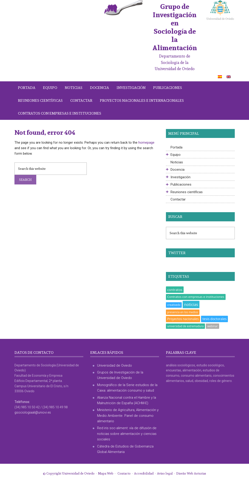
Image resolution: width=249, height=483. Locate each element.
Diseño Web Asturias (191, 473)
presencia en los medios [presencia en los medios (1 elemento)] (182, 312)
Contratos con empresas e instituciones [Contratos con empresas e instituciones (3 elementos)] (195, 297)
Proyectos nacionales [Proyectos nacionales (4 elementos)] (183, 319)
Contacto (124, 473)
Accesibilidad (144, 473)
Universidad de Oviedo (114, 365)
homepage (146, 142)
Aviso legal (165, 473)
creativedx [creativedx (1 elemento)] (174, 305)
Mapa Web (105, 473)
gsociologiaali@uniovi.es (32, 412)
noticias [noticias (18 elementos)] (191, 304)
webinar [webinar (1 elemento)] (212, 326)
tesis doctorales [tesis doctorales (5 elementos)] (214, 319)
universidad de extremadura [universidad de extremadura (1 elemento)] (185, 326)
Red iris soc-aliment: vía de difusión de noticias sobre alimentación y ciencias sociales (127, 433)
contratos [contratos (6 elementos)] (174, 289)
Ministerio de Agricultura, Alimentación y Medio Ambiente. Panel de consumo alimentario (128, 415)
